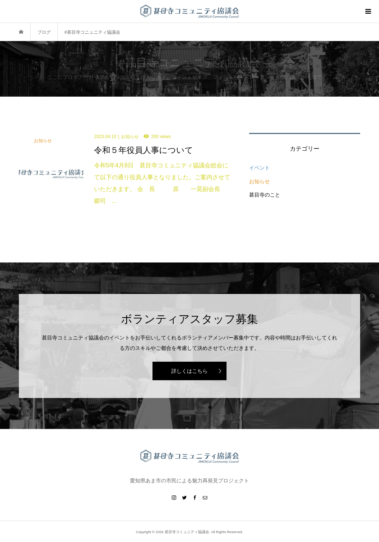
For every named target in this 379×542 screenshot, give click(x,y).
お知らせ (259, 181)
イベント (259, 168)
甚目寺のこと (264, 195)
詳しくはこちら (189, 371)
